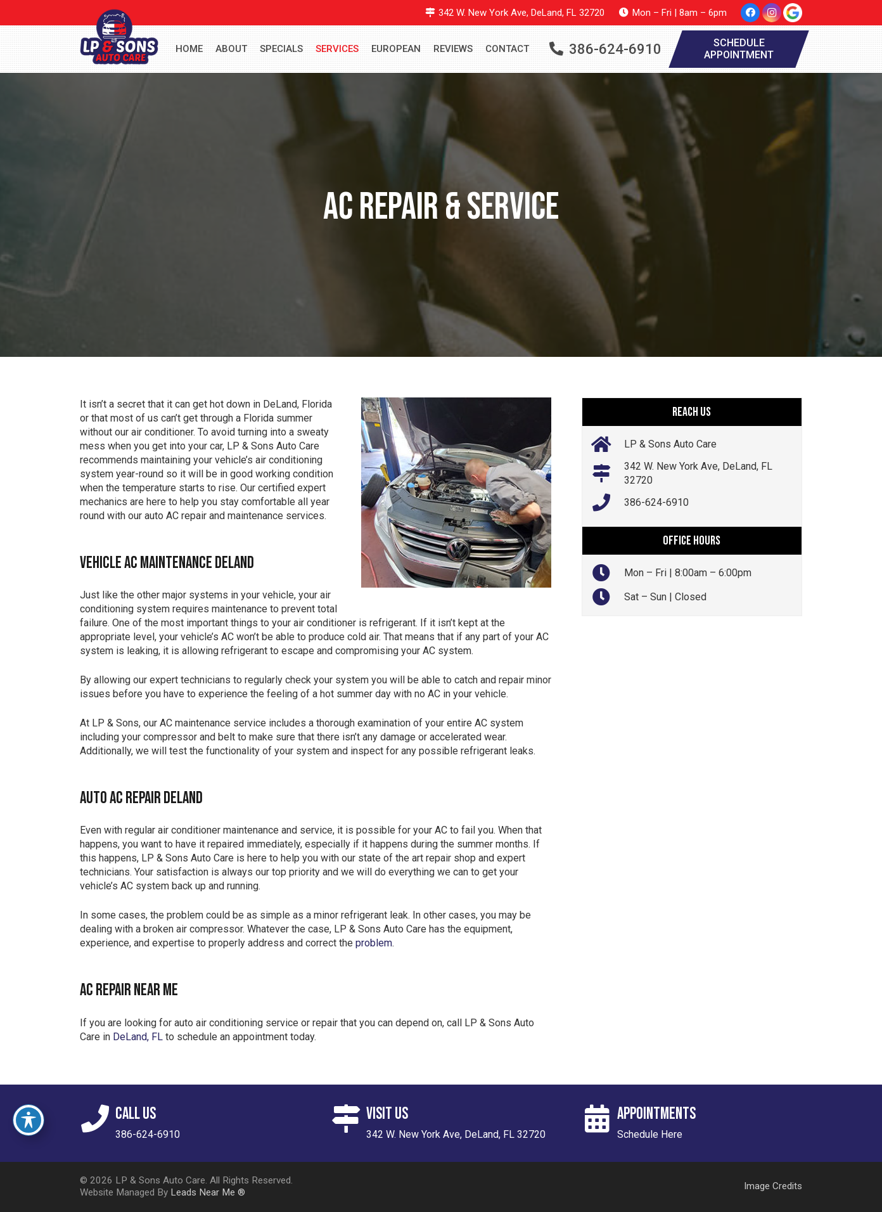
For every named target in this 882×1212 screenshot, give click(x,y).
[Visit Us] (348, 1119)
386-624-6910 (656, 502)
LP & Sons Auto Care (670, 444)
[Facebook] (750, 12)
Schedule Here (649, 1134)
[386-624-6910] (608, 503)
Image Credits (773, 1186)
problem (373, 943)
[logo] (119, 36)
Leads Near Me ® (207, 1192)
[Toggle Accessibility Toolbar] (28, 1120)
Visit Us (387, 1114)
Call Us (135, 1114)
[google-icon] (792, 12)
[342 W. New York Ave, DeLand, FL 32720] (608, 473)
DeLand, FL (138, 1037)
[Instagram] (771, 12)
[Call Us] (97, 1119)
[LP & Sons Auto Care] (608, 444)
